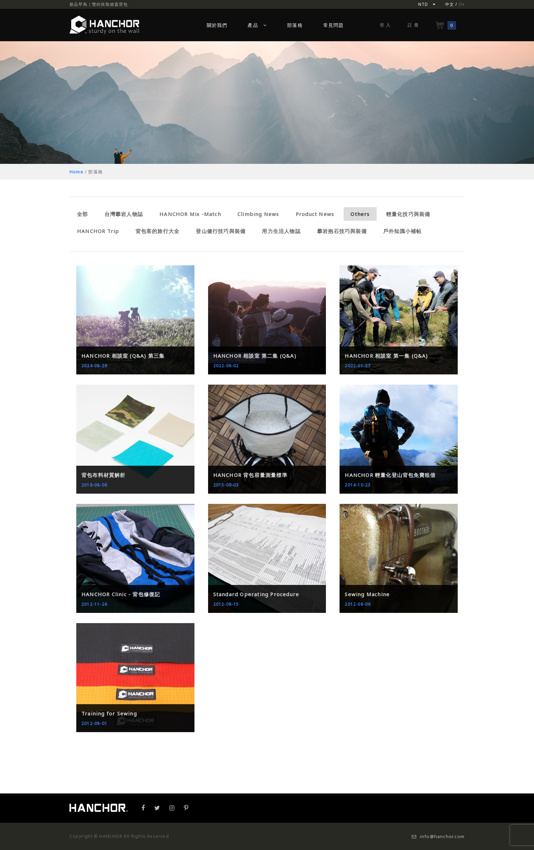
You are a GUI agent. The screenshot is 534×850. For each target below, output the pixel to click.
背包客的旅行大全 (158, 231)
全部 (82, 214)
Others (360, 214)
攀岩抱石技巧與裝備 (342, 231)
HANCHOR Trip (98, 231)
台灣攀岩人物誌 (124, 214)
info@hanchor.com (438, 836)
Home (76, 172)
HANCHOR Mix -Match (190, 214)
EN (462, 4)
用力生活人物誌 (281, 231)
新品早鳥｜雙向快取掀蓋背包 (98, 4)
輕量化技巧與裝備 (408, 214)
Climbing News (258, 214)
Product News (315, 214)
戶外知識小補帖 (402, 231)
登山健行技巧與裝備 (221, 231)
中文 (449, 4)
